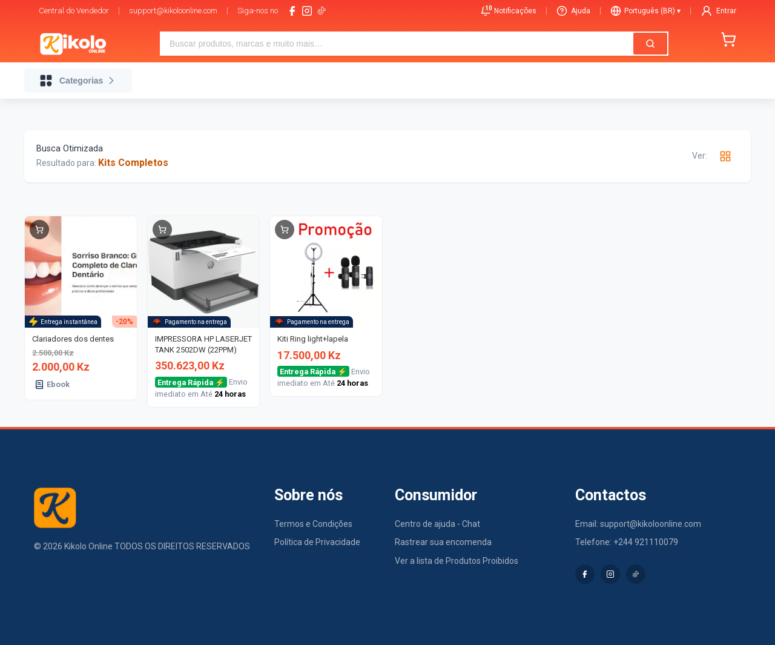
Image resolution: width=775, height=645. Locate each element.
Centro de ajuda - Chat (437, 524)
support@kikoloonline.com (173, 10)
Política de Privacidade (317, 542)
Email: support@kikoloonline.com (638, 524)
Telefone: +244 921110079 (626, 542)
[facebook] (292, 11)
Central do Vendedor (74, 10)
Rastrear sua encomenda (443, 542)
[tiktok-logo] (321, 11)
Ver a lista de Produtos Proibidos (456, 561)
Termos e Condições (313, 524)
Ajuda (573, 10)
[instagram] (307, 11)
